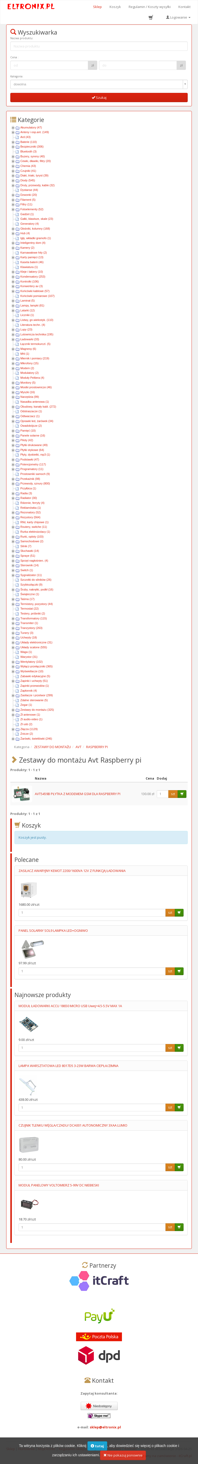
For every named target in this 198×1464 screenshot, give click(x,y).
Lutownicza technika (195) (36, 334)
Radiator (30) (28, 497)
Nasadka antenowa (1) (34, 401)
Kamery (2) (27, 247)
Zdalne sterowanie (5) (34, 700)
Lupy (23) (26, 329)
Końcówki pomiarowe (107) (37, 295)
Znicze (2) (26, 733)
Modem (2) (27, 368)
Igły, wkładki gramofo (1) (35, 238)
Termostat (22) (29, 608)
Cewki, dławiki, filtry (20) (35, 161)
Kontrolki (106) (29, 281)
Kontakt (184, 6)
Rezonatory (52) (30, 512)
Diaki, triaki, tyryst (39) (34, 175)
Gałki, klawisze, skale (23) (36, 218)
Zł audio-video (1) (31, 719)
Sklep (97, 6)
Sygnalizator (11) (31, 575)
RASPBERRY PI (97, 747)
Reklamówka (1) (30, 507)
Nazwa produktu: (21, 38)
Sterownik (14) (29, 565)
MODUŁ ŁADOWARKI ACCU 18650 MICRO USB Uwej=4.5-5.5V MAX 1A (70, 1006)
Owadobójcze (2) (31, 425)
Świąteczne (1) (29, 594)
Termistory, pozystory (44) (36, 603)
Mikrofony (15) (29, 363)
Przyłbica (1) (28, 488)
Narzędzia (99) (29, 396)
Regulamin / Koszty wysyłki (150, 6)
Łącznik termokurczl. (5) (35, 343)
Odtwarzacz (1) (30, 416)
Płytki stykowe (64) (32, 449)
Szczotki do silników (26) (35, 579)
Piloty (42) (26, 440)
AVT (78, 747)
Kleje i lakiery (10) (31, 271)
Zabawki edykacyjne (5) (35, 676)
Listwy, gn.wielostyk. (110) (36, 319)
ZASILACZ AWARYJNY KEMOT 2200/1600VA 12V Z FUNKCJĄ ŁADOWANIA (72, 870)
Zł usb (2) (26, 724)
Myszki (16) (27, 392)
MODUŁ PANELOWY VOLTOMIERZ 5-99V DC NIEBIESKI (59, 1185)
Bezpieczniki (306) (32, 146)
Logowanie (178, 17)
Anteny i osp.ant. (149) (34, 132)
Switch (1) (26, 570)
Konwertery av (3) (31, 286)
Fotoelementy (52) (31, 209)
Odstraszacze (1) (31, 411)
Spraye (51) (27, 555)
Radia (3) (26, 493)
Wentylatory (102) (31, 661)
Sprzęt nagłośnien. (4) (34, 560)
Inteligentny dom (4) (32, 242)
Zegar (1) (26, 704)
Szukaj (99, 97)
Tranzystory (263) (31, 627)
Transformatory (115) (33, 618)
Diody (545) (27, 180)
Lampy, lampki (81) (32, 305)
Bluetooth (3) (28, 151)
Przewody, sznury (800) (35, 483)
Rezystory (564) (30, 517)
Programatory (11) (31, 469)
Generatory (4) (29, 223)
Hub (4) (25, 233)
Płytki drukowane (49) (34, 445)
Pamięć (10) (28, 430)
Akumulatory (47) (31, 127)
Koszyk (115, 6)
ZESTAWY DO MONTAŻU (52, 747)
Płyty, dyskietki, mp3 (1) (35, 454)
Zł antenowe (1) (30, 714)
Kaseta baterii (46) (32, 262)
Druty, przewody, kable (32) (37, 185)
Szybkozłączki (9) (31, 584)
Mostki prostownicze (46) (36, 387)
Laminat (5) (27, 300)
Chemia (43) (28, 165)
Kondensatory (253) (32, 276)
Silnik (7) (25, 546)
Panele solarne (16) (32, 435)
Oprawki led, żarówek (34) (36, 421)
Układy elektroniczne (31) (36, 642)
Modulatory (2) (29, 372)
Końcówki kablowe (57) (35, 291)
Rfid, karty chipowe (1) (34, 522)
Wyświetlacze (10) (31, 671)
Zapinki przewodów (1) (34, 685)
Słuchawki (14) (29, 550)
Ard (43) (25, 137)
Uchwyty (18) (28, 637)
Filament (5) (28, 199)
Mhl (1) (24, 353)
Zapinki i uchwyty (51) (34, 680)
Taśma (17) (27, 599)
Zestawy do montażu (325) (37, 709)
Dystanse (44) (29, 189)
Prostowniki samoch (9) (35, 473)
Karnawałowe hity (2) (33, 252)
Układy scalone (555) (33, 647)
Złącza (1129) (29, 729)
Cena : (14, 57)
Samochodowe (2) (31, 541)
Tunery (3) (26, 632)
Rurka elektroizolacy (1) (35, 531)
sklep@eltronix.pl (105, 1427)
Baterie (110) (28, 141)
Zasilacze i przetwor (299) (36, 695)
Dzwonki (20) (28, 194)
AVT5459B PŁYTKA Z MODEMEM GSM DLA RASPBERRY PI (77, 793)
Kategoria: (16, 76)
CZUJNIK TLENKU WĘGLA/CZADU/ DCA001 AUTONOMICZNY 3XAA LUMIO (73, 1125)
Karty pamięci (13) (31, 257)
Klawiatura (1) (29, 267)
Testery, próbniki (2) (32, 613)
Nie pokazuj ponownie (123, 1455)
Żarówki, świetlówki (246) (36, 738)
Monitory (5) (28, 382)
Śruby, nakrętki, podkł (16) (36, 589)
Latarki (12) (27, 310)
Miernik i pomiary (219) (34, 358)
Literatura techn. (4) (32, 324)
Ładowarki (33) (29, 339)
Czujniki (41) (28, 170)
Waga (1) (26, 651)
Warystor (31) (28, 656)
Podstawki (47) (29, 459)
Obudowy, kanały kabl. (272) (38, 406)
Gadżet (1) (27, 214)
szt (173, 794)
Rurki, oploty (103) (32, 536)
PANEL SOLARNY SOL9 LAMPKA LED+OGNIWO (53, 930)
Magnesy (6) (28, 348)
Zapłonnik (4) (28, 690)
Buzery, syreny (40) (32, 156)
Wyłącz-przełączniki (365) (36, 666)
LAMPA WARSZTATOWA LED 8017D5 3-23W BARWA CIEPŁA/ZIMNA (68, 1065)
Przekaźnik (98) (30, 478)
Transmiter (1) (29, 623)
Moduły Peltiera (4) (32, 377)
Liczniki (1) (27, 315)
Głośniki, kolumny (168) (35, 228)
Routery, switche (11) (33, 526)
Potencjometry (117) (33, 464)
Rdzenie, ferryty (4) (32, 502)
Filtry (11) (26, 204)
